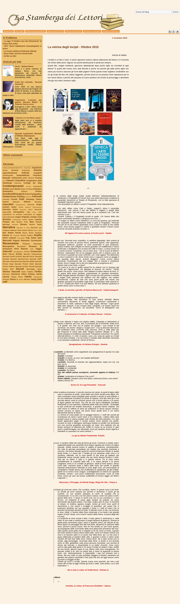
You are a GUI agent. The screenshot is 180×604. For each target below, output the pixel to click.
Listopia (33, 217)
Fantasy (21, 196)
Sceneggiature (18, 251)
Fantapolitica (36, 194)
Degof (12, 189)
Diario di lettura (27, 189)
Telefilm (30, 272)
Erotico (38, 191)
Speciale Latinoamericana (12, 261)
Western (27, 279)
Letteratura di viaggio (32, 214)
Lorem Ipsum (27, 219)
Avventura (37, 175)
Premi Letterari (9, 238)
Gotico (39, 199)
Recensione (11, 243)
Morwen (23, 224)
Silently (11, 254)
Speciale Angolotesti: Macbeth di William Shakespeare (28, 135)
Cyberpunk (37, 186)
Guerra (6, 202)
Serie (5, 254)
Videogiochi (38, 277)
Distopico (37, 189)
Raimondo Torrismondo (31, 241)
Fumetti (14, 199)
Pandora (38, 233)
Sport (39, 269)
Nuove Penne (28, 233)
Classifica (20, 180)
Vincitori (6, 279)
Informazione (37, 207)
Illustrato (38, 202)
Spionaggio (30, 269)
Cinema (38, 178)
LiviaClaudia (16, 219)
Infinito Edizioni (25, 207)
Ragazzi (16, 241)
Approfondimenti (10, 173)
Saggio (39, 249)
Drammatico (8, 191)
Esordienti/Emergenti (13, 194)
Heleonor (16, 202)
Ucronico (6, 274)
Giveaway (30, 199)
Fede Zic (29, 196)
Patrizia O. (7, 235)
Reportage (38, 244)
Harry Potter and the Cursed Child (18, 54)
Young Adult (36, 279)
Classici (10, 180)
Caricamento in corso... (12, 158)
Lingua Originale (22, 217)
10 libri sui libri (10, 56)
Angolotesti (37, 168)
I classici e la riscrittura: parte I (28, 118)
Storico (6, 271)
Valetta (28, 276)
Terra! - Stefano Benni (24, 66)
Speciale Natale (28, 261)
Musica (32, 224)
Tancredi (15, 271)
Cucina (28, 186)
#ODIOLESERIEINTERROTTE (12, 168)
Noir (4, 233)
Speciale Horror (28, 256)
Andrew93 (27, 168)
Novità (18, 233)
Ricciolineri (21, 246)
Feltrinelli (37, 196)
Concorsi (17, 183)
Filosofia (6, 199)
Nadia (39, 224)
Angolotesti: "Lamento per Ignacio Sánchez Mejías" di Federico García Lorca (28, 102)
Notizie (11, 233)
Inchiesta (30, 204)
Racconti (7, 240)
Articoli (25, 173)
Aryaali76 (38, 173)
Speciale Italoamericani (19, 259)
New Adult (38, 230)
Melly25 (39, 222)
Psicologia (20, 238)
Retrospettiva (8, 246)
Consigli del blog (33, 183)
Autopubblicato (23, 175)
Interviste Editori (26, 209)
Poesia (23, 235)
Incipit (39, 204)
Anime (5, 170)
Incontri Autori (9, 207)
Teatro (23, 272)
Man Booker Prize (20, 222)
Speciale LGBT (36, 259)
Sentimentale (36, 251)
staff (5, 282)
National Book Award (18, 230)
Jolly (28, 212)
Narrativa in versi (23, 227)
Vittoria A (14, 279)
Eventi (27, 194)
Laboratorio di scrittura (12, 214)
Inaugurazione (20, 204)
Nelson (30, 230)
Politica (30, 235)
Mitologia (6, 224)
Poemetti (16, 235)
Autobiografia (8, 175)
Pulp (28, 238)
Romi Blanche (21, 249)
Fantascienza (9, 196)
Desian (18, 189)
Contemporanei (13, 185)
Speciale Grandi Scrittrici (12, 256)
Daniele (6, 189)
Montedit (15, 224)
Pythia (33, 238)
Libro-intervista (8, 217)
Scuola (26, 251)
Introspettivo (19, 212)
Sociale (19, 254)
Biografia (6, 178)
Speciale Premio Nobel (24, 264)
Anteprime (26, 170)
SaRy (32, 249)
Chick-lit (31, 178)
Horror (27, 201)
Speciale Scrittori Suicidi (24, 266)
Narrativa (9, 227)
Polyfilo (38, 235)
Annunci (14, 170)
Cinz (4, 180)
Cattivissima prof (19, 178)
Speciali (20, 269)
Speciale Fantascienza (33, 254)
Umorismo (15, 274)
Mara (32, 222)
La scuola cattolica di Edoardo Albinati (20, 51)
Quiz (40, 238)
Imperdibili (8, 204)
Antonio (37, 170)
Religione (26, 244)
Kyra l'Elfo (37, 212)
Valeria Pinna (17, 277)
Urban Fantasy (28, 274)
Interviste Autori (10, 209)
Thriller (38, 271)
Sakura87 (7, 251)
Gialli (21, 199)
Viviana (20, 279)
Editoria (24, 191)
